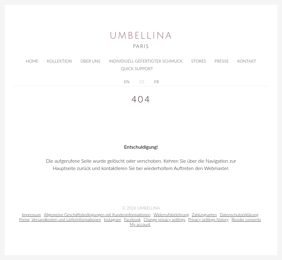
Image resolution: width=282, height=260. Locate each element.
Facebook (132, 221)
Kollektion (59, 61)
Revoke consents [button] (246, 221)
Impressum (31, 216)
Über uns (91, 61)
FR (156, 83)
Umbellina (140, 36)
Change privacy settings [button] (164, 221)
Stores (198, 61)
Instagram (112, 221)
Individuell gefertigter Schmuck (145, 61)
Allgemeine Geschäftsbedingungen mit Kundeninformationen (97, 216)
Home (32, 61)
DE (141, 83)
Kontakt (246, 61)
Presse (222, 61)
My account (140, 226)
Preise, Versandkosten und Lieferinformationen (60, 221)
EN (126, 83)
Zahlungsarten (204, 216)
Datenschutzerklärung (239, 216)
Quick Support (137, 69)
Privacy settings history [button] (208, 221)
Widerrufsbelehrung (171, 216)
